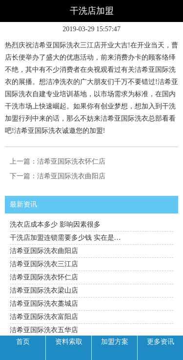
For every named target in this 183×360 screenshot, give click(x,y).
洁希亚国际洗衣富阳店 (44, 316)
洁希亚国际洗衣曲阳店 (71, 176)
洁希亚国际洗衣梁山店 (44, 290)
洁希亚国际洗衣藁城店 (44, 303)
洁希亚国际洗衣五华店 (44, 330)
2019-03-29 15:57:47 (91, 29)
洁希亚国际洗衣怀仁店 (71, 161)
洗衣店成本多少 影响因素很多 (55, 224)
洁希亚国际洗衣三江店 (44, 264)
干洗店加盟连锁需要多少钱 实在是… (65, 237)
